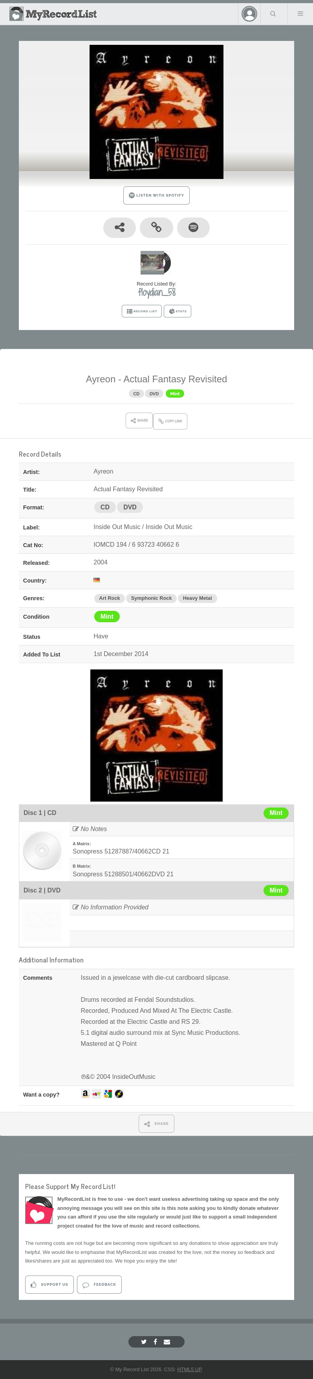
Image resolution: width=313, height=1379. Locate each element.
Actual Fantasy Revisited (175, 379)
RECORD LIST (141, 311)
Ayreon (101, 379)
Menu (300, 13)
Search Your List (273, 13)
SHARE (156, 1124)
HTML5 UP (189, 1369)
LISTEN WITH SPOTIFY (156, 195)
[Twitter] (145, 1341)
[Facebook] (156, 1341)
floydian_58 (156, 292)
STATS (177, 311)
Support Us (49, 1284)
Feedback (99, 1284)
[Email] (168, 1341)
